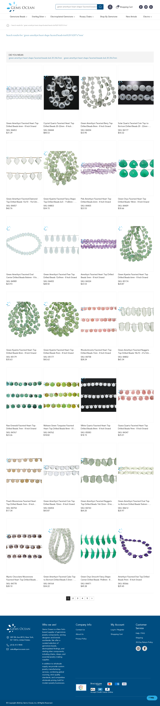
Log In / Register (117, 629)
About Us (80, 634)
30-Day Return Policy (144, 642)
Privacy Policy (81, 638)
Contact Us (80, 629)
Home (7, 25)
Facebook (144, 648)
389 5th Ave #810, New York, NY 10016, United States (22, 638)
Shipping (139, 637)
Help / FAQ (140, 633)
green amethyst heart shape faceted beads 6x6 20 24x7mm (35, 58)
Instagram (138, 648)
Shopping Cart (117, 634)
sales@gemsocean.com (19, 649)
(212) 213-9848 (16, 645)
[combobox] (79, 6)
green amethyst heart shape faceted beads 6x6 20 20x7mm (90, 58)
